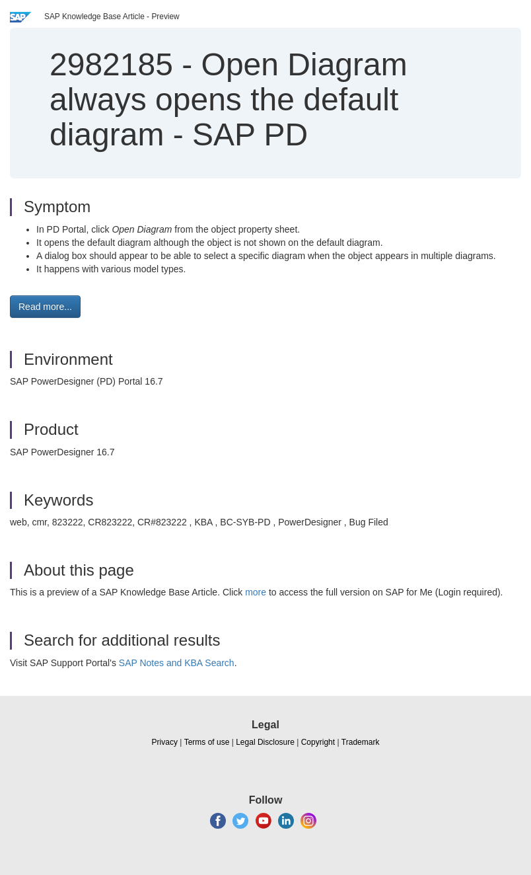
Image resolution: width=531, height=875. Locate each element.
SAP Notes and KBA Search (176, 663)
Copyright (318, 742)
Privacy (165, 742)
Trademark (360, 742)
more (255, 592)
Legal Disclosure (265, 742)
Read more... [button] (45, 306)
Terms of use (207, 742)
